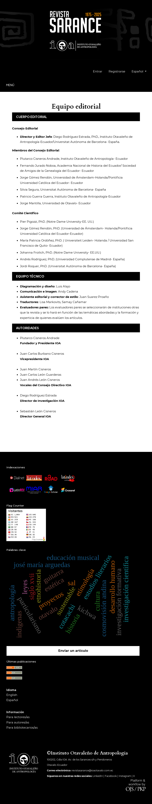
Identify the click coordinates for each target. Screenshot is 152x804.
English (11, 695)
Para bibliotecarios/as (22, 727)
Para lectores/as (18, 717)
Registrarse (117, 71)
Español (140, 71)
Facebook (111, 776)
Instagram (125, 776)
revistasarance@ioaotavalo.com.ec (92, 770)
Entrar (97, 71)
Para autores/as (17, 722)
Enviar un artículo (73, 651)
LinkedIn (98, 776)
